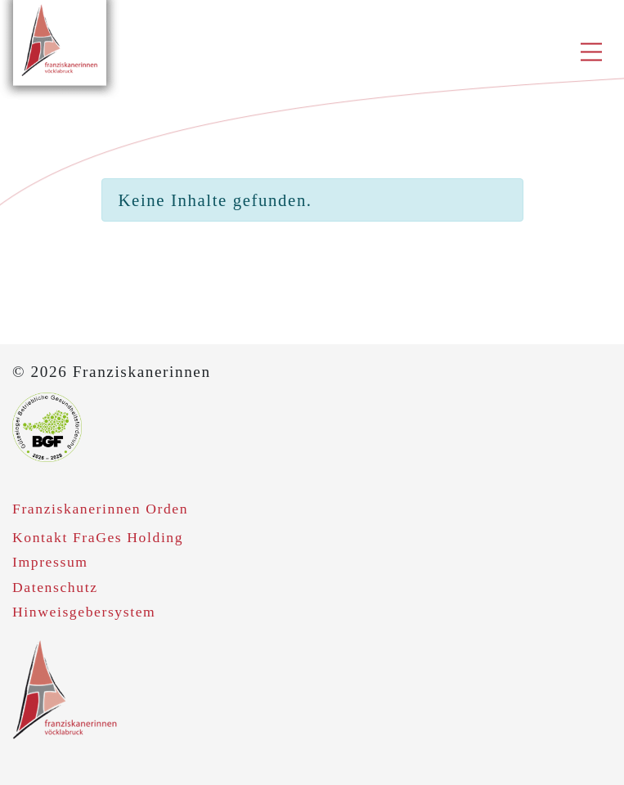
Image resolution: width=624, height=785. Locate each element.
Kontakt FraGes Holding (97, 537)
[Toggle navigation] (597, 53)
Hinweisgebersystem (83, 611)
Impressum (50, 562)
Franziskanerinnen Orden (100, 508)
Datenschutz (55, 587)
